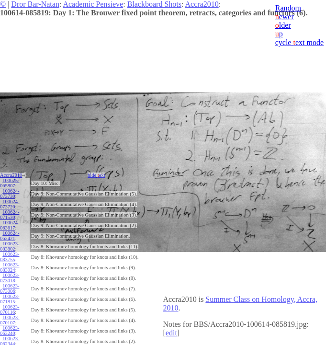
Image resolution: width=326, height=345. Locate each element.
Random (288, 8)
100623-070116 (9, 309)
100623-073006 (9, 288)
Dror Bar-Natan (35, 4)
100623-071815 (9, 299)
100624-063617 (9, 225)
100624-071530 (9, 214)
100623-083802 (9, 246)
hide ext (96, 175)
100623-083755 (9, 257)
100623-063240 (9, 330)
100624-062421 (9, 235)
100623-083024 (9, 267)
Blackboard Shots (154, 4)
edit (171, 333)
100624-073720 (9, 204)
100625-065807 (9, 183)
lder (283, 25)
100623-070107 (9, 320)
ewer (284, 16)
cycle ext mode (299, 42)
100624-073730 (9, 193)
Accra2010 (202, 4)
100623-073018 (9, 278)
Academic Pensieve (93, 4)
